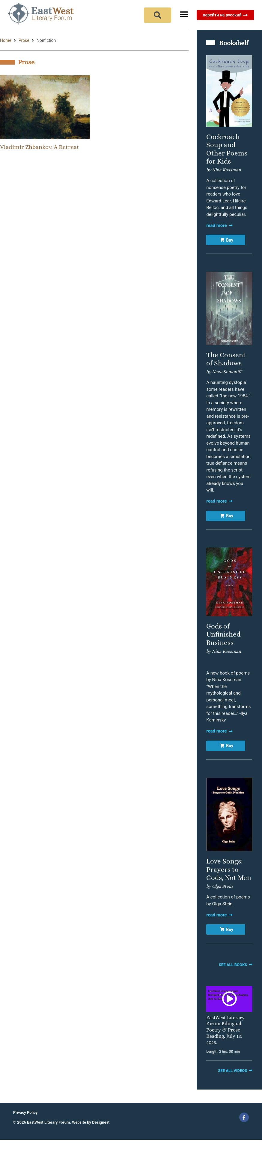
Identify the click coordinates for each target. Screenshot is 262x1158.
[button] (184, 14)
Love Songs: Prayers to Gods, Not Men (228, 869)
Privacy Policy (25, 1112)
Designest (100, 1122)
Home (5, 40)
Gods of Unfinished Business (223, 634)
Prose (24, 40)
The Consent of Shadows (226, 359)
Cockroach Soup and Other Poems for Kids (226, 149)
